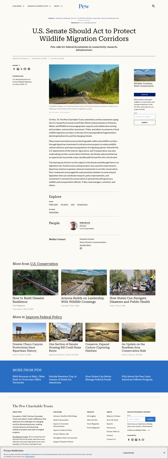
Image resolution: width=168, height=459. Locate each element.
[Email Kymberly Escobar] (81, 248)
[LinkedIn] (136, 439)
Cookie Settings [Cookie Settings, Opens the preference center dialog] (128, 453)
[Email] (144, 116)
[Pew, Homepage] (84, 6)
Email (135, 113)
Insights (90, 412)
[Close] (164, 453)
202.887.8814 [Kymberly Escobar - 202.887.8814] (85, 245)
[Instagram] (132, 439)
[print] (29, 68)
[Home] (33, 406)
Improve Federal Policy (44, 317)
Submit (145, 122)
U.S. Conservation (44, 264)
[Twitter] (139, 440)
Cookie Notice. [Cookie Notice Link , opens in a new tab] (30, 457)
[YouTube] (143, 439)
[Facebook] (128, 439)
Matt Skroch (85, 222)
